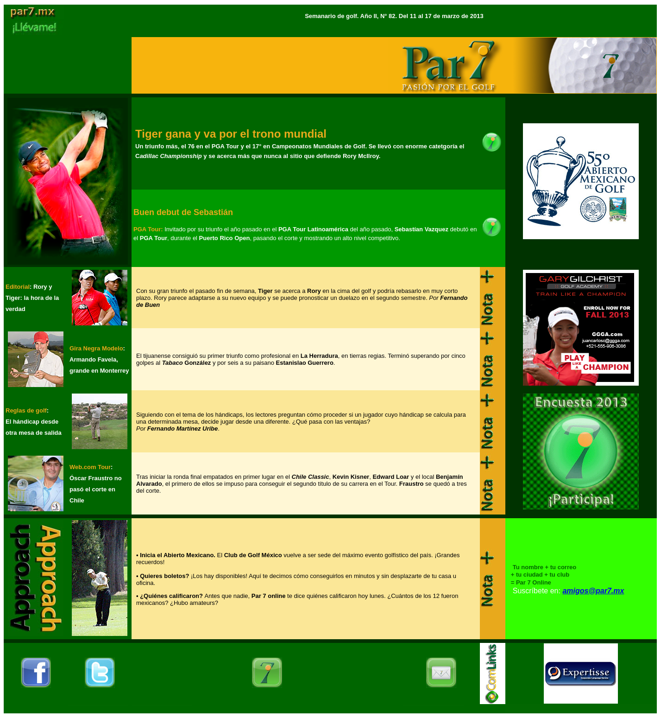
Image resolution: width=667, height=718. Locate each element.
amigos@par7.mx (593, 591)
